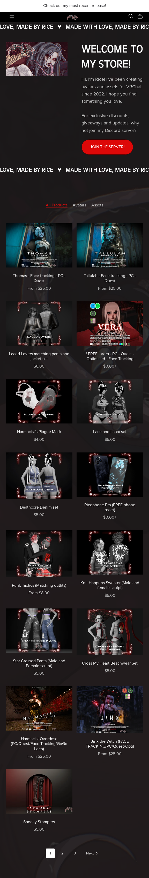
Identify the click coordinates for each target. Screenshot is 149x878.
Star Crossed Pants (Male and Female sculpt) (39, 663)
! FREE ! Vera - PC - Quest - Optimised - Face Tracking (110, 356)
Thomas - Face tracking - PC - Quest (39, 278)
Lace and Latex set (109, 431)
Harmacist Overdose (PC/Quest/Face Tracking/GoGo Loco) (39, 743)
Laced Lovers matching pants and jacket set (39, 356)
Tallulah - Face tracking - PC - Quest (110, 278)
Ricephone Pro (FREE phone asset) (109, 507)
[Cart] (142, 16)
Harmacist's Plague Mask (39, 431)
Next (92, 853)
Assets (97, 205)
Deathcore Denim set (39, 507)
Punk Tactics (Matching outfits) (39, 585)
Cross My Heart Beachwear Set (110, 663)
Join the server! (107, 147)
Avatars (79, 205)
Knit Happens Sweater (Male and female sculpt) (109, 585)
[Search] (131, 16)
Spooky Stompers (39, 821)
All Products (57, 205)
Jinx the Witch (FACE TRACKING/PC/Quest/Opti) (110, 744)
